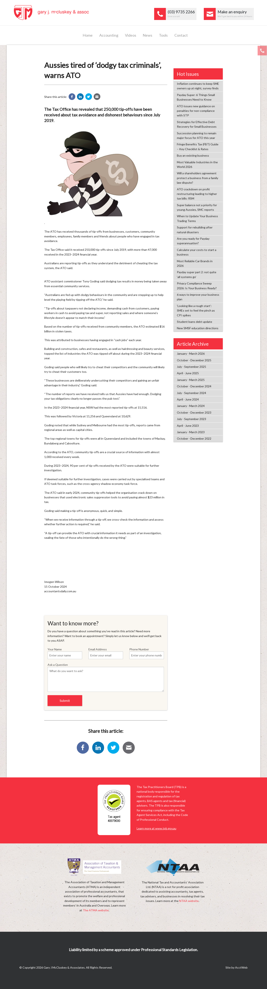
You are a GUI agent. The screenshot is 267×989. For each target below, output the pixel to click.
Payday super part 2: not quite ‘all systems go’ (196, 274)
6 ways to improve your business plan (198, 297)
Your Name (65, 653)
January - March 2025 (191, 380)
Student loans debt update (194, 321)
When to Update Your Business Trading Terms (197, 218)
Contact (181, 35)
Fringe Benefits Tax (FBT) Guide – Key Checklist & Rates (197, 146)
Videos (130, 35)
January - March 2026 (191, 353)
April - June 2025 (188, 373)
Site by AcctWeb (236, 967)
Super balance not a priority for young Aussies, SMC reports (197, 207)
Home (88, 35)
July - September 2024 (191, 393)
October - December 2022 (194, 438)
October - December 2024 (194, 386)
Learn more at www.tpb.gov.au (156, 828)
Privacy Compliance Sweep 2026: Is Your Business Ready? (197, 286)
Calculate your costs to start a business (196, 252)
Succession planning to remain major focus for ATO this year (196, 135)
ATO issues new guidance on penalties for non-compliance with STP (196, 110)
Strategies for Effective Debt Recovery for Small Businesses (197, 124)
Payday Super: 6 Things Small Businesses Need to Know (196, 97)
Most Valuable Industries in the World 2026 (197, 164)
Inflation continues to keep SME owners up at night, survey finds (198, 86)
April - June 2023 (188, 425)
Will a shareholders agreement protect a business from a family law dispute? (197, 177)
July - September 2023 (191, 419)
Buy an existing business (193, 155)
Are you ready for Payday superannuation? (193, 241)
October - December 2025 (194, 360)
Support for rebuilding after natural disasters (195, 230)
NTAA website (189, 901)
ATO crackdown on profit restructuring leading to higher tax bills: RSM (197, 193)
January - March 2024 (191, 406)
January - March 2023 (191, 432)
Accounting (108, 35)
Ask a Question (106, 677)
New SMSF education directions (197, 328)
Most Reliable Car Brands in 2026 (195, 263)
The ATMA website (96, 910)
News (147, 35)
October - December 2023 (194, 412)
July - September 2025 (191, 366)
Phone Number (146, 653)
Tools (163, 35)
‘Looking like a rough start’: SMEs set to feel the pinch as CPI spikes (196, 310)
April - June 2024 (188, 399)
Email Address (105, 653)
